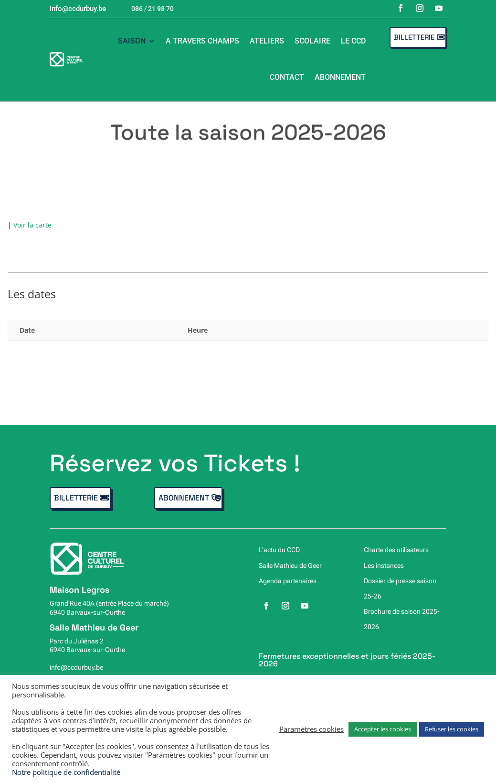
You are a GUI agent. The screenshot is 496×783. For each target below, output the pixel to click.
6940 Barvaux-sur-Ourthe (87, 612)
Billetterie (414, 37)
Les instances (384, 565)
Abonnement (340, 77)
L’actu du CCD (279, 550)
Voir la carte (32, 224)
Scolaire (312, 40)
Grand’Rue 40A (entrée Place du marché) (109, 603)
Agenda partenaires (288, 581)
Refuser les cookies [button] (451, 729)
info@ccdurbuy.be (76, 667)
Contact (287, 77)
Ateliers (267, 40)
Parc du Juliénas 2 (77, 641)
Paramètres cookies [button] (311, 729)
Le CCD (353, 40)
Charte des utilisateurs (396, 550)
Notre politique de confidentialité (66, 772)
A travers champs (202, 40)
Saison (132, 40)
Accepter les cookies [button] (382, 729)
